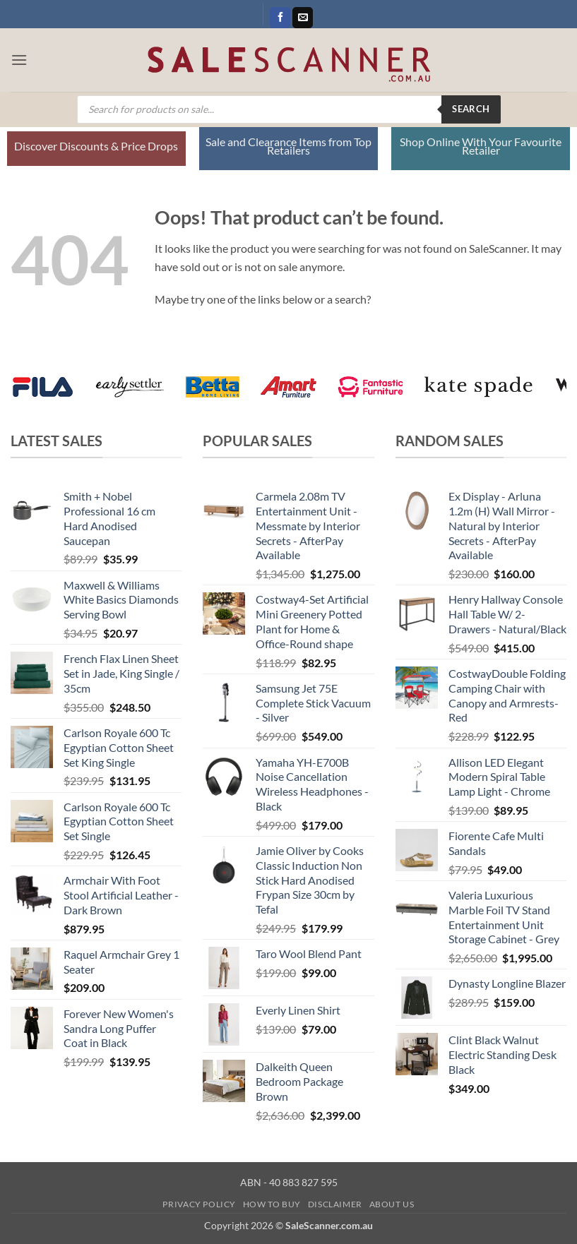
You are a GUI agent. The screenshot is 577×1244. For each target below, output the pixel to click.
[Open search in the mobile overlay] (289, 109)
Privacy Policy (199, 1204)
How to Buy (272, 1204)
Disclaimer (335, 1204)
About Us (392, 1204)
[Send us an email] (302, 17)
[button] (19, 59)
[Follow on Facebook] (280, 17)
